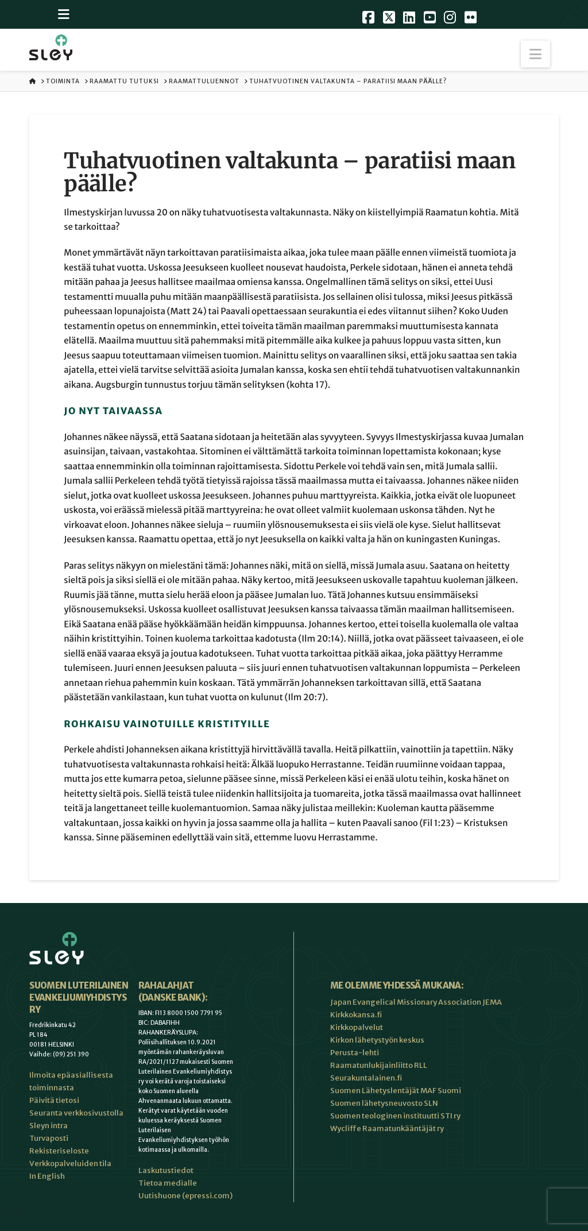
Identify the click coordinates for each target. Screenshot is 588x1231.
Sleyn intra (48, 1125)
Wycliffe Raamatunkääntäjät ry (387, 1128)
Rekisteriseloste (59, 1151)
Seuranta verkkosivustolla (76, 1113)
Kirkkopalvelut (356, 1027)
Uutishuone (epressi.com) (185, 1196)
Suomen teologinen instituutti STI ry (395, 1116)
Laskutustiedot (166, 1170)
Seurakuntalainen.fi (366, 1078)
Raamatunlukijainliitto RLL (378, 1065)
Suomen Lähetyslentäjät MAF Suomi (395, 1090)
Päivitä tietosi (54, 1100)
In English (47, 1176)
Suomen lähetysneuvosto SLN (384, 1103)
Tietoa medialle (167, 1183)
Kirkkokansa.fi (356, 1015)
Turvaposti (48, 1138)
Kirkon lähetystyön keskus (377, 1040)
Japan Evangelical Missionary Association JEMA (416, 1002)
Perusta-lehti (354, 1053)
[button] (535, 54)
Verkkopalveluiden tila (70, 1163)
